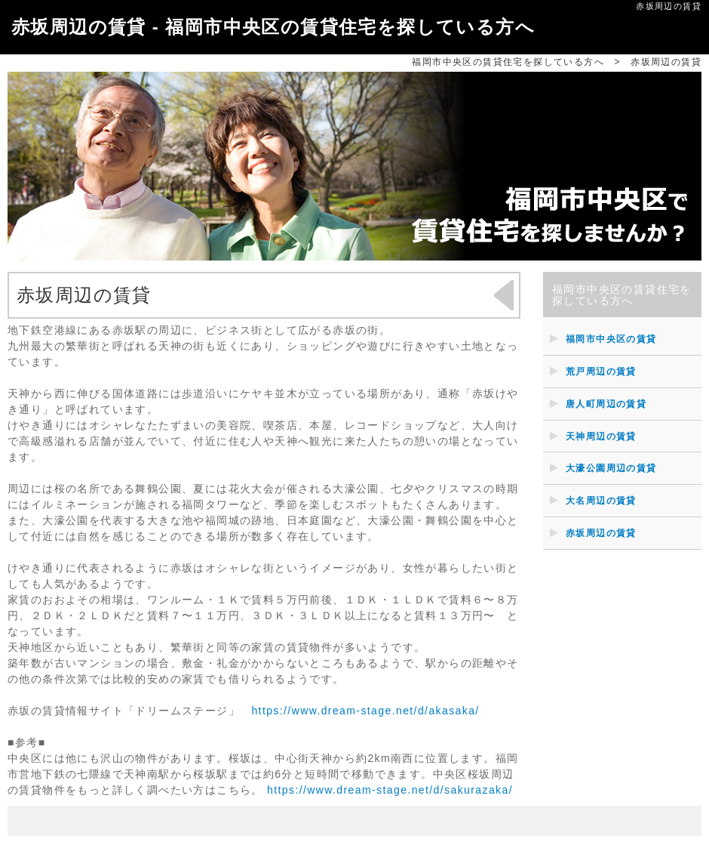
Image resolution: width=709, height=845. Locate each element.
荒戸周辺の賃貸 (601, 371)
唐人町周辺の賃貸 (606, 404)
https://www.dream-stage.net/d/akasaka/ (365, 711)
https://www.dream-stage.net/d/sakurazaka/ (390, 790)
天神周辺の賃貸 (601, 436)
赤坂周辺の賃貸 (601, 533)
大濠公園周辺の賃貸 (611, 468)
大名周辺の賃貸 (601, 500)
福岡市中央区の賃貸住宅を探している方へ (508, 62)
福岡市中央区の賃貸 (611, 339)
